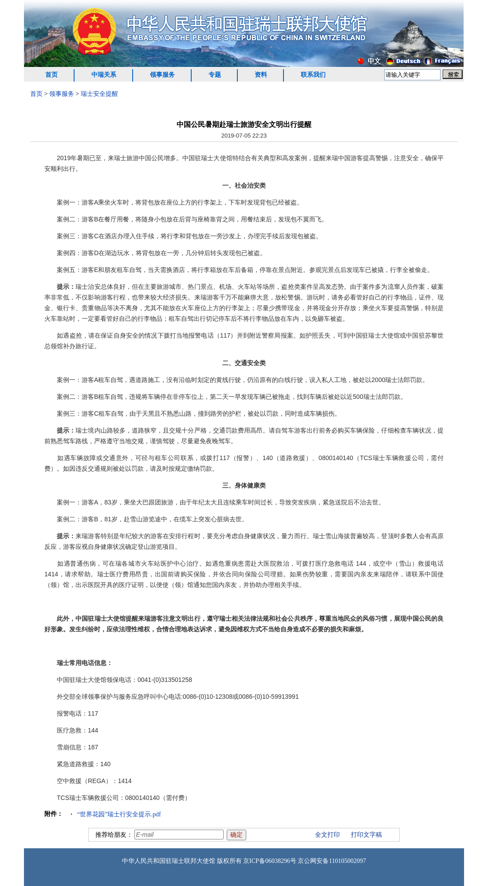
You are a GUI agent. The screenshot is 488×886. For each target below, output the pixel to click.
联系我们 (313, 74)
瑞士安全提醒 (99, 94)
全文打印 (327, 834)
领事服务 (162, 74)
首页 (51, 74)
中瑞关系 (103, 74)
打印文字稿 (366, 834)
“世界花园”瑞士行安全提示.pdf (119, 814)
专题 (215, 74)
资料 (261, 74)
